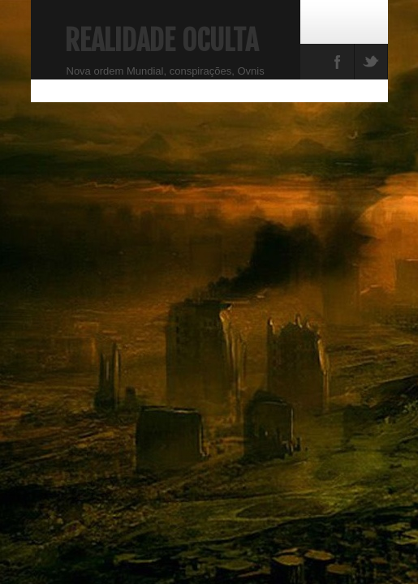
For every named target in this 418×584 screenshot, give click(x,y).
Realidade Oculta (161, 40)
